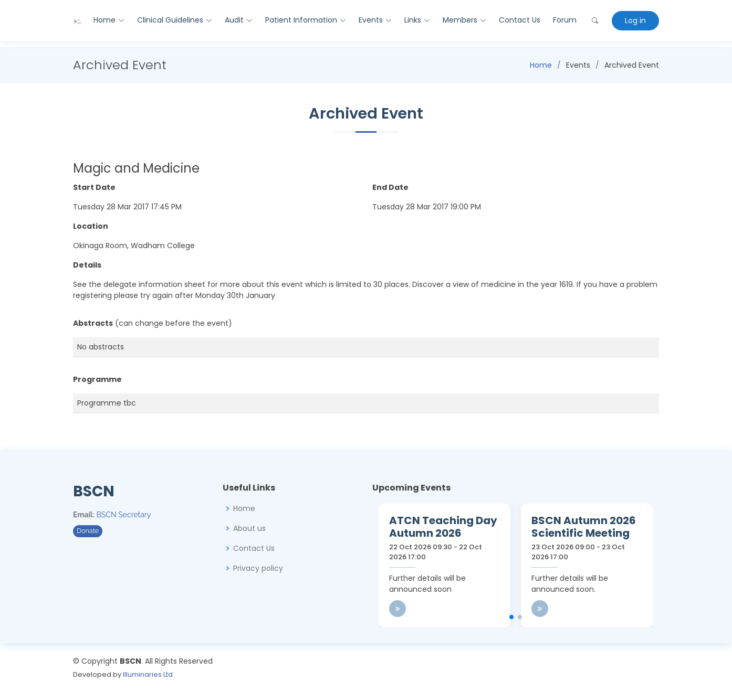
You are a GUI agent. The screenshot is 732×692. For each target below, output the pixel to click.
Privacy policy (258, 568)
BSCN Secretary (124, 514)
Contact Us (519, 20)
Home (541, 65)
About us (249, 528)
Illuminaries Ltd (148, 674)
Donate (88, 531)
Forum (564, 20)
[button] (511, 617)
